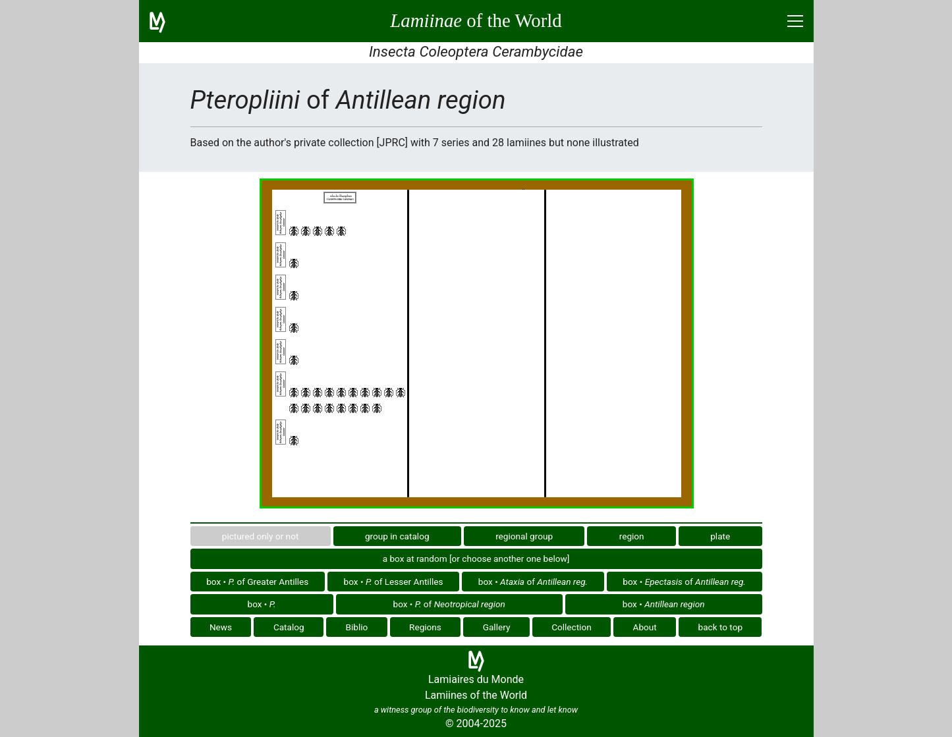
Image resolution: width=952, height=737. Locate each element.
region (631, 536)
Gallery (497, 627)
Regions (425, 627)
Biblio (356, 627)
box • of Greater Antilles (257, 581)
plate (720, 536)
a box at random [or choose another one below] (476, 558)
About (645, 627)
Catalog (288, 627)
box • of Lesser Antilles (393, 581)
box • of (533, 581)
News (221, 627)
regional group (524, 536)
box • (262, 604)
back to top (720, 627)
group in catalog (397, 536)
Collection (571, 627)
